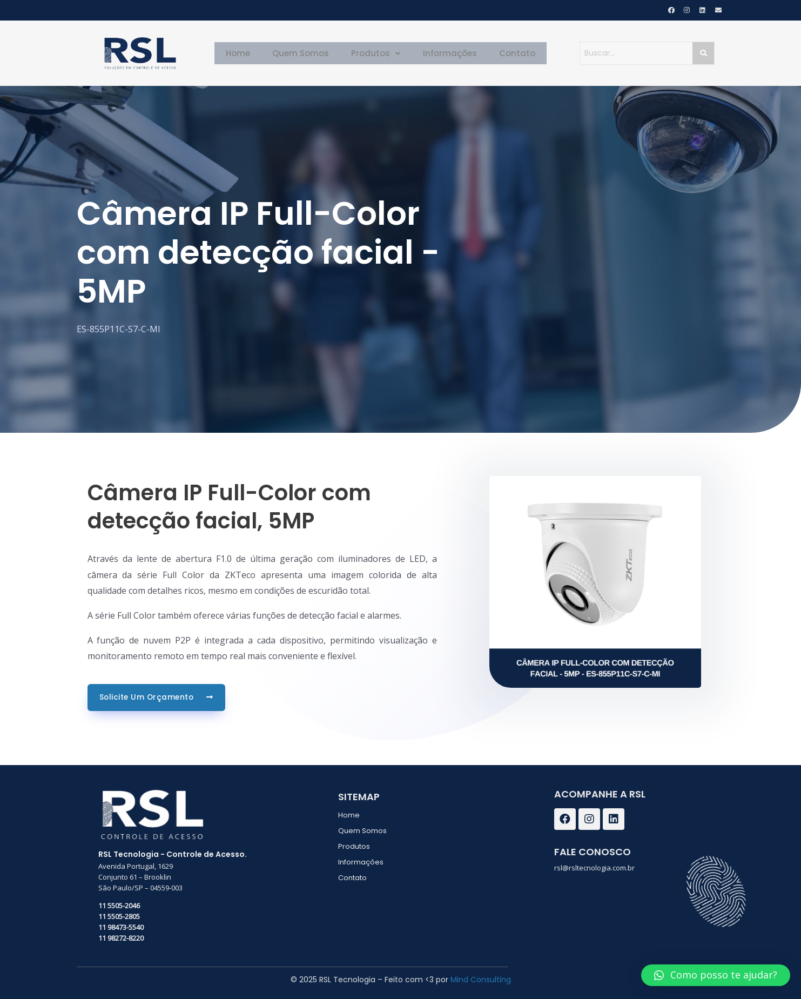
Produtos (376, 53)
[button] (715, 975)
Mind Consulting (480, 979)
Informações (445, 53)
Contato (507, 53)
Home (248, 53)
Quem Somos (306, 53)
